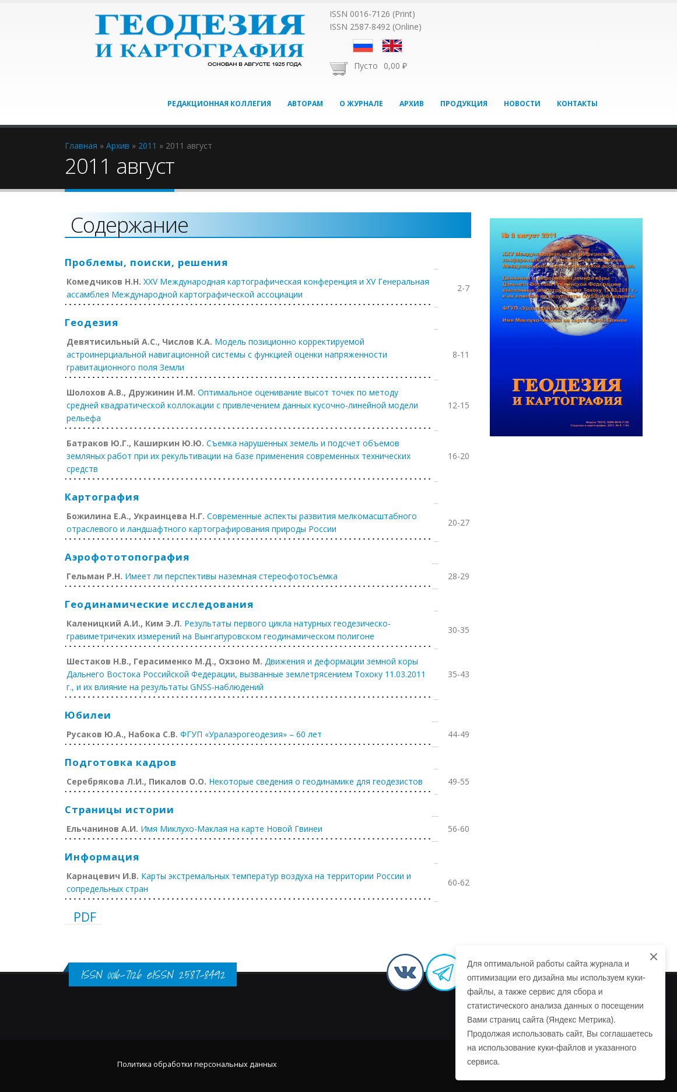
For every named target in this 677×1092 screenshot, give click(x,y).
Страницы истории (119, 809)
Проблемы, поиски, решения (146, 262)
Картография (102, 496)
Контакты (577, 103)
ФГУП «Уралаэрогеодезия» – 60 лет (251, 734)
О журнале (361, 103)
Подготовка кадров (121, 762)
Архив (411, 103)
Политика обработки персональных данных (197, 1064)
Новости (522, 103)
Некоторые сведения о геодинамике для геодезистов (316, 781)
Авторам (305, 103)
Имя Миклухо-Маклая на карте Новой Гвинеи (231, 828)
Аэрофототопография (127, 557)
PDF (84, 917)
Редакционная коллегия (219, 103)
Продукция (463, 103)
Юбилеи (88, 715)
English (392, 45)
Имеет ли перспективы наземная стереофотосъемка (231, 576)
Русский (363, 45)
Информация (102, 856)
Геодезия (91, 322)
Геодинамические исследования (159, 604)
